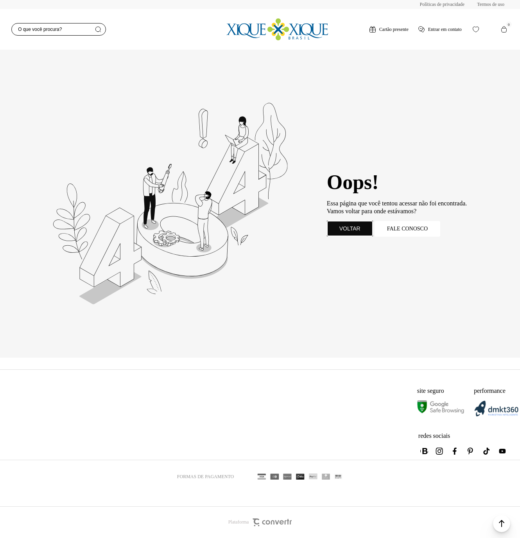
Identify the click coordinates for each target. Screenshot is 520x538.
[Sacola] (504, 29)
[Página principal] (277, 29)
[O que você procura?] (58, 29)
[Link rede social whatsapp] (424, 451)
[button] (501, 523)
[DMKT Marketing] (496, 415)
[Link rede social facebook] (455, 451)
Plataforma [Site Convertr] (260, 522)
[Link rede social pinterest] (471, 451)
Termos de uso (490, 4)
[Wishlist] (476, 29)
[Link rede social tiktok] (487, 451)
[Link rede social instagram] (440, 451)
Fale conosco (407, 229)
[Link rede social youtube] (502, 451)
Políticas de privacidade (442, 4)
